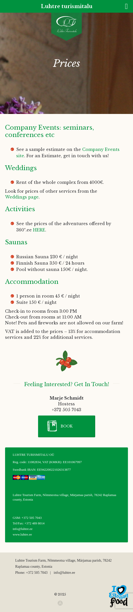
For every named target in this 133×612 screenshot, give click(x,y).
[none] (8, 16)
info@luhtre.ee (22, 529)
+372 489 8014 (34, 523)
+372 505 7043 (32, 518)
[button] (66, 426)
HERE (39, 229)
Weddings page (22, 197)
